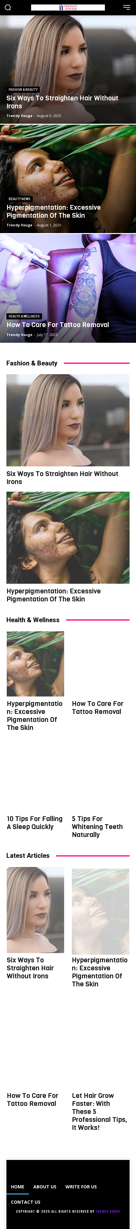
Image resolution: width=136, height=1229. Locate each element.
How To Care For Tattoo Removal (97, 707)
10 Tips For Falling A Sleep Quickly (35, 822)
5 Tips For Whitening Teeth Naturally (97, 826)
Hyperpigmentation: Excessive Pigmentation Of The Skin (53, 595)
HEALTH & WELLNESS (24, 316)
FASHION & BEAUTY (23, 89)
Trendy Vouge (108, 1211)
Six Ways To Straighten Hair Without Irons (62, 477)
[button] (7, 8)
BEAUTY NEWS (19, 199)
